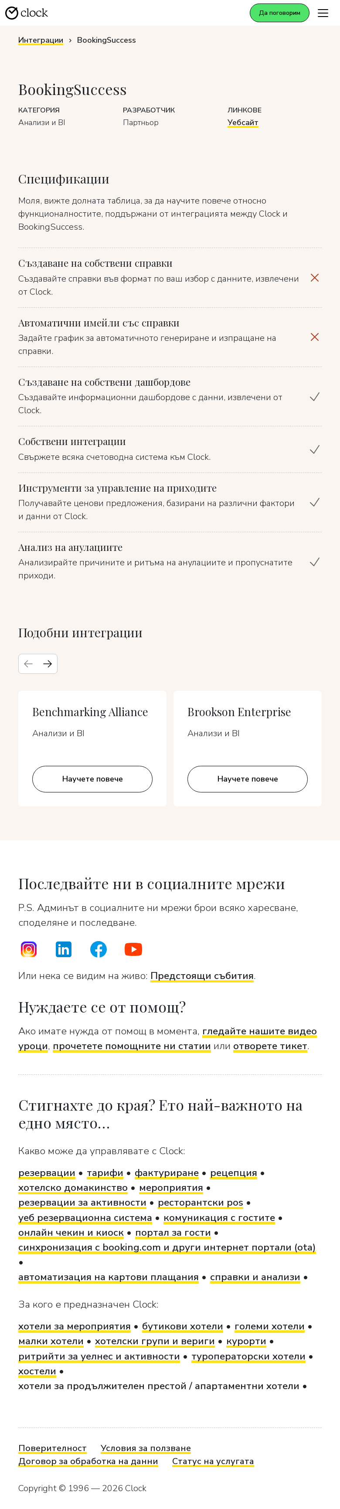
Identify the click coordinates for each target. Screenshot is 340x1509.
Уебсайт (243, 122)
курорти (246, 1341)
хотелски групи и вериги (155, 1341)
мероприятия (171, 1187)
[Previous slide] (28, 663)
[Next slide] (47, 663)
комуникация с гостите (219, 1217)
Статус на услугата (213, 1461)
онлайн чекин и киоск (71, 1232)
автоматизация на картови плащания (108, 1277)
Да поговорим (279, 13)
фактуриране (167, 1172)
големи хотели (270, 1326)
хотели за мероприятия (74, 1326)
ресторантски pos (200, 1202)
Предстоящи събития (202, 975)
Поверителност (52, 1448)
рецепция (233, 1172)
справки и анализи (255, 1277)
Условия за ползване (146, 1448)
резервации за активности (82, 1202)
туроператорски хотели (248, 1356)
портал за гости (173, 1232)
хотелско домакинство (73, 1187)
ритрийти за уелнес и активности (99, 1356)
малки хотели (51, 1341)
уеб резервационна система (85, 1217)
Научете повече (92, 779)
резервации (46, 1172)
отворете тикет (270, 1046)
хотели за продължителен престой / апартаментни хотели (158, 1386)
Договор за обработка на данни (88, 1461)
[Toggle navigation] (323, 12)
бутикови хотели (182, 1326)
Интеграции (40, 40)
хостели (37, 1371)
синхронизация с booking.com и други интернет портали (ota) (167, 1247)
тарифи (105, 1172)
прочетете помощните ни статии (132, 1046)
